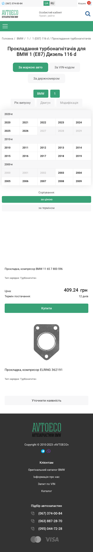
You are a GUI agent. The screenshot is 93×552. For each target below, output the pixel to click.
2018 (61, 155)
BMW (20, 38)
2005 (7, 181)
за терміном (46, 208)
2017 (43, 155)
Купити (46, 308)
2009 (79, 181)
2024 (79, 122)
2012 (43, 147)
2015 (7, 155)
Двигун (45, 103)
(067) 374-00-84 (13, 3)
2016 (25, 155)
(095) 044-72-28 (50, 529)
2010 (7, 147)
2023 (61, 122)
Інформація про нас (46, 477)
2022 (43, 122)
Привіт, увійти (47, 15)
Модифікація (69, 103)
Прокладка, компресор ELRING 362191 (34, 370)
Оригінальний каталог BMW (46, 469)
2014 (79, 147)
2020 (7, 122)
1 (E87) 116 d (40, 38)
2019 (79, 155)
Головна (7, 38)
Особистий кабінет (50, 12)
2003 (61, 172)
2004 (79, 172)
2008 (61, 181)
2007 (43, 181)
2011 (25, 147)
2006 (25, 181)
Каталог (46, 491)
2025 (7, 130)
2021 (25, 122)
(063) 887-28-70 (50, 521)
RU (52, 3)
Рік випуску (22, 103)
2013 (61, 147)
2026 (25, 130)
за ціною (46, 199)
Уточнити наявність (46, 400)
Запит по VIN (46, 484)
